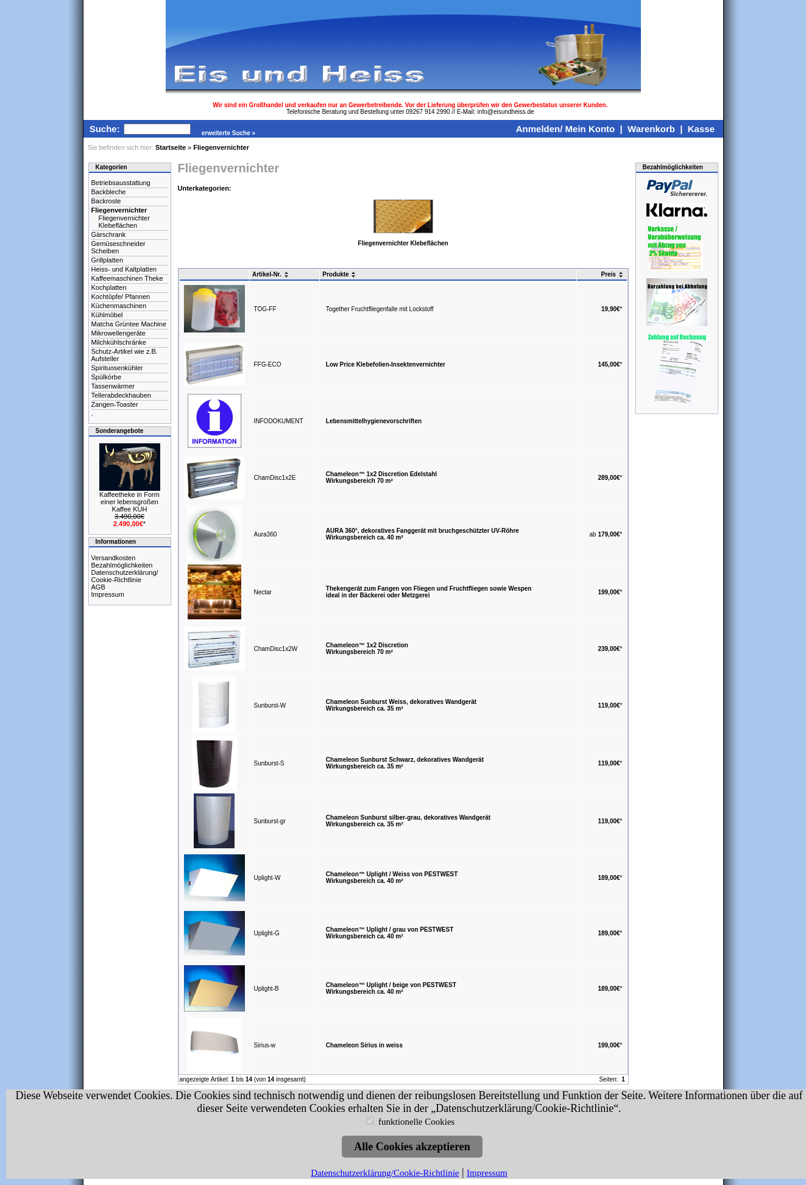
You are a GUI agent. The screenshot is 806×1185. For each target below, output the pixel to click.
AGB (98, 587)
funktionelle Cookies (416, 1122)
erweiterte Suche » (228, 133)
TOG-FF (265, 309)
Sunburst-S (269, 763)
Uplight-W (267, 877)
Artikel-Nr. (270, 274)
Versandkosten (113, 557)
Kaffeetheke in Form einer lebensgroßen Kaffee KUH (129, 502)
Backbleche (108, 191)
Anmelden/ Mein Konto (565, 129)
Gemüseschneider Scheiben (118, 247)
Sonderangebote (120, 430)
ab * (606, 534)
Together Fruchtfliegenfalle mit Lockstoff (380, 309)
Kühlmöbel (107, 314)
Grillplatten (107, 260)
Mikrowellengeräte (118, 333)
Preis (612, 274)
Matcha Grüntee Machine (129, 324)
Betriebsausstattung (120, 182)
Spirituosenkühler (117, 367)
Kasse (701, 129)
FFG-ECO (267, 364)
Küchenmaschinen (119, 305)
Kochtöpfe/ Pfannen (120, 296)
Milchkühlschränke (118, 342)
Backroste (106, 201)
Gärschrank (108, 234)
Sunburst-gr (270, 821)
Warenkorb (651, 129)
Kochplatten (109, 287)
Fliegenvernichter (221, 147)
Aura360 (265, 534)
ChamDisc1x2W (276, 648)
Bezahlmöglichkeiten (122, 565)
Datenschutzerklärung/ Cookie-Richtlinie (124, 576)
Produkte (339, 274)
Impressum (107, 594)
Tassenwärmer (113, 386)
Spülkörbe (106, 377)
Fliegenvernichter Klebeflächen (124, 221)
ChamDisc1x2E (275, 477)
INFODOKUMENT (278, 421)
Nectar (263, 592)
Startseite (170, 147)
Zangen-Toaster (114, 404)
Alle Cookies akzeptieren (412, 1147)
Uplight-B (266, 988)
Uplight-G (267, 933)
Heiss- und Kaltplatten (124, 269)
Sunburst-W (270, 705)
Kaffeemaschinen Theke (127, 278)
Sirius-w (265, 1045)
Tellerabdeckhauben (121, 395)
